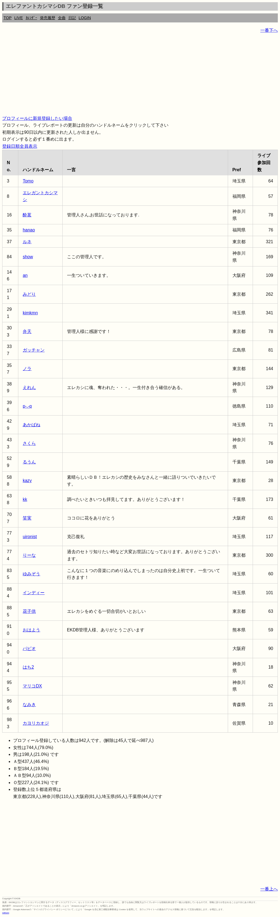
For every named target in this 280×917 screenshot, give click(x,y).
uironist (30, 536)
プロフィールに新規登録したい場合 (37, 118)
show (28, 256)
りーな (29, 555)
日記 (72, 18)
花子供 (29, 611)
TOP (7, 18)
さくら (29, 443)
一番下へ (269, 30)
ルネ (27, 241)
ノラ (27, 368)
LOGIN (85, 18)
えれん (29, 387)
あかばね (31, 424)
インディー (34, 592)
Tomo (28, 181)
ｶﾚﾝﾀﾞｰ (31, 18)
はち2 (28, 667)
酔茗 (27, 215)
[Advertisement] (140, 76)
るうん (29, 462)
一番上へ (269, 889)
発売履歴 (47, 18)
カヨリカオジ (36, 723)
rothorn (5, 913)
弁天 (27, 331)
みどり (29, 294)
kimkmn (30, 312)
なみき (29, 704)
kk (25, 499)
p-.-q (27, 406)
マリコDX (32, 686)
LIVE (18, 18)
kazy (27, 480)
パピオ (29, 648)
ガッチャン (34, 350)
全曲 (62, 18)
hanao (29, 230)
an (25, 275)
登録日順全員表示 (19, 146)
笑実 (27, 518)
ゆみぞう (31, 573)
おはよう (31, 630)
